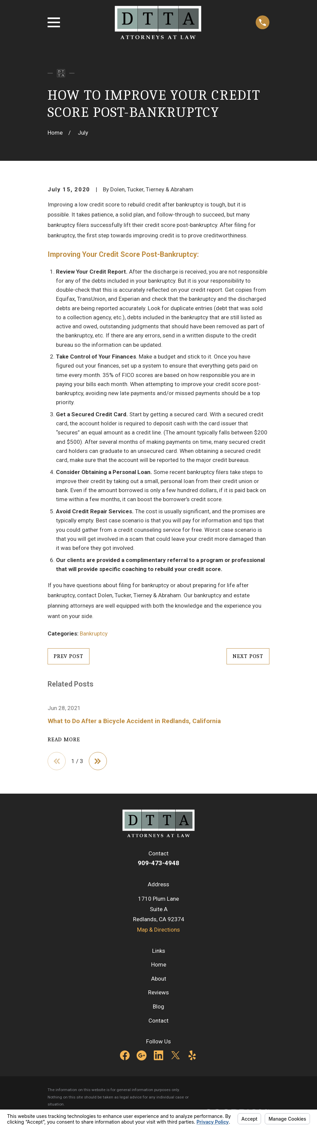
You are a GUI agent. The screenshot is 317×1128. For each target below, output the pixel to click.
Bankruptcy (94, 633)
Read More (64, 739)
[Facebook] (125, 1056)
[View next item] (98, 761)
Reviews (158, 992)
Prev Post (68, 656)
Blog (158, 1006)
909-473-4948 (158, 863)
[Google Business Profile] (141, 1056)
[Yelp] (192, 1056)
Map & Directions (158, 930)
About (158, 978)
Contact (158, 1020)
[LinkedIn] (159, 1056)
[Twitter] (175, 1056)
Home (158, 964)
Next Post (248, 656)
